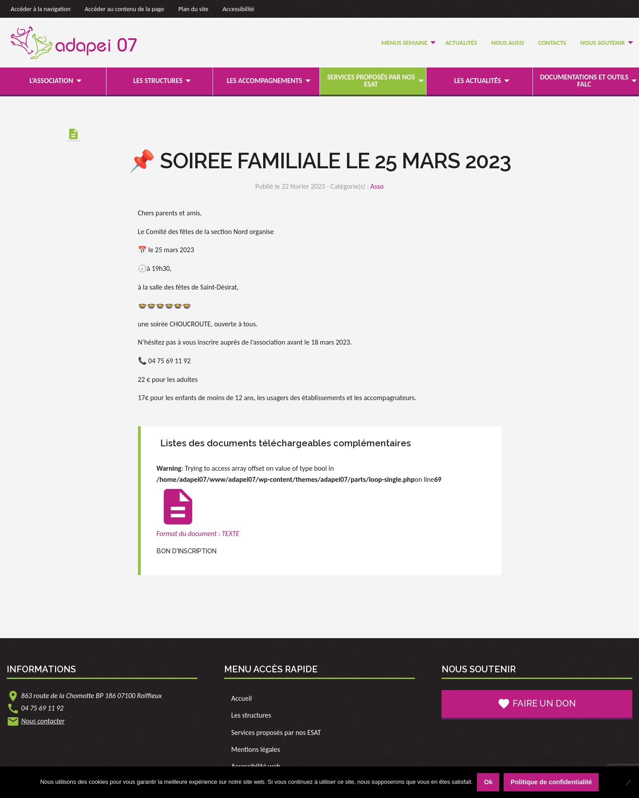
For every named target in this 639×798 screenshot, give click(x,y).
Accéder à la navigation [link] (41, 9)
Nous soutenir (602, 43)
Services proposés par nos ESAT (371, 80)
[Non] (627, 782)
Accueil (241, 698)
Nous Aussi (507, 43)
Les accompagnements (264, 80)
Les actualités (477, 80)
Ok (488, 782)
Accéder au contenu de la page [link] (124, 9)
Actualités (461, 43)
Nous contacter (43, 721)
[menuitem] (406, 43)
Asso (377, 186)
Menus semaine (404, 43)
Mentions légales (255, 749)
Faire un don (536, 704)
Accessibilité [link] (239, 9)
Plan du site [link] (193, 9)
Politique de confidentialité (551, 782)
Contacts (552, 43)
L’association (51, 80)
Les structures (157, 80)
